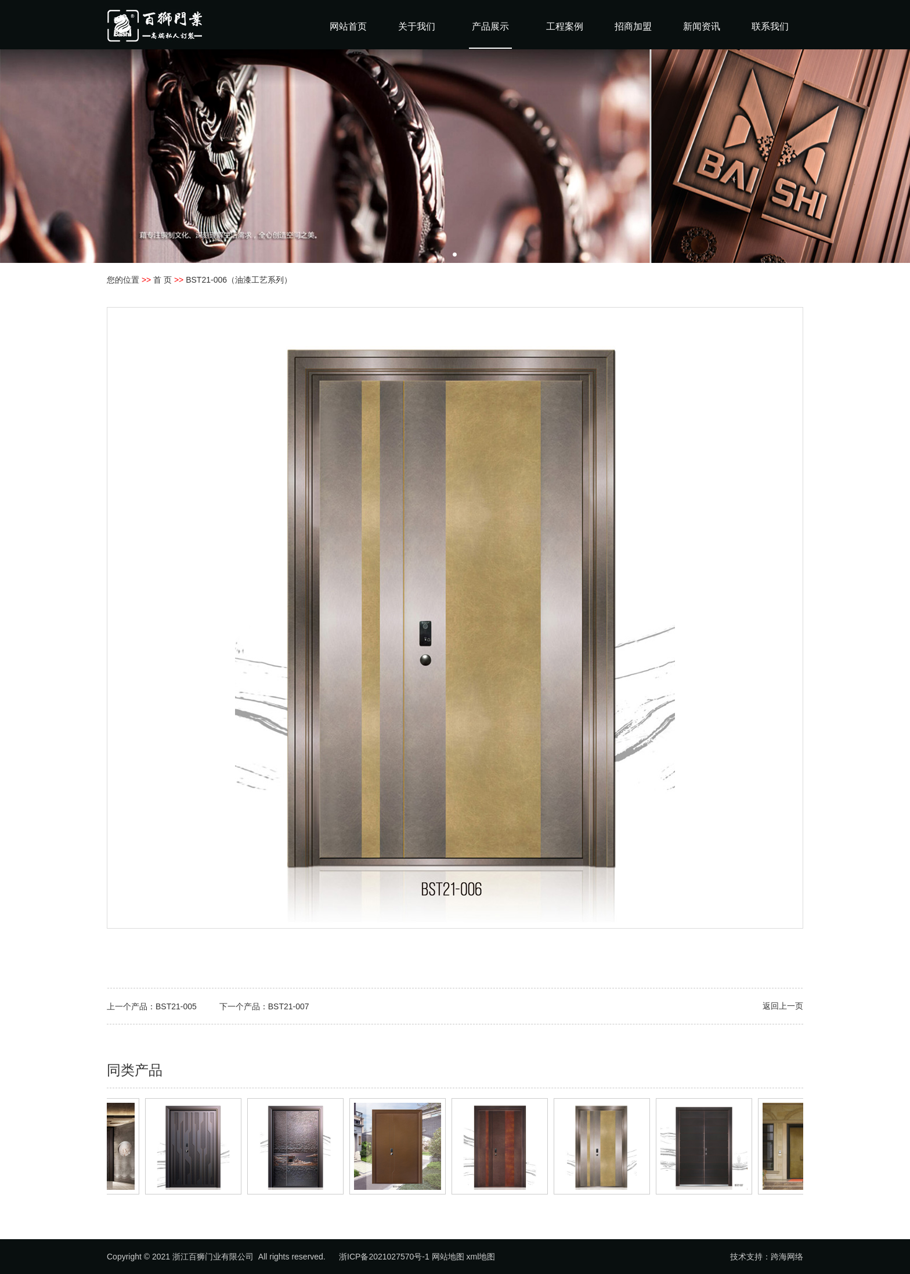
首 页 (162, 279)
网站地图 (448, 1256)
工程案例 (564, 26)
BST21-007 (288, 1006)
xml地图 (481, 1256)
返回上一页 (783, 1005)
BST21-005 (176, 1006)
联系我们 (770, 26)
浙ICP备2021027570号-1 (384, 1256)
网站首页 (348, 26)
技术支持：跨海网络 (766, 1256)
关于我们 (416, 26)
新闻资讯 (701, 26)
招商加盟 (633, 26)
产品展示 (490, 26)
